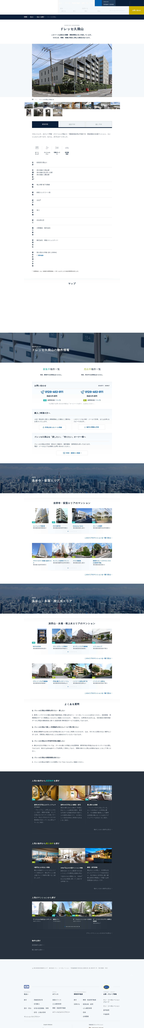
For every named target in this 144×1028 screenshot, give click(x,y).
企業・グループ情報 (94, 3)
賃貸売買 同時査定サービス (64, 676)
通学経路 (50, 222)
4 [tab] (72, 607)
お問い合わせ (136, 10)
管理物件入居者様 (109, 4)
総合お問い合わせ (52, 1020)
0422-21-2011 (52, 352)
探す (61, 8)
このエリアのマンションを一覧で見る (98, 494)
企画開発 (86, 976)
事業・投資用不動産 (59, 968)
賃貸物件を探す (37, 904)
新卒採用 (106, 970)
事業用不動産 (80, 3)
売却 (84, 972)
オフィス (70, 3)
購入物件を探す (37, 909)
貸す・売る (27, 968)
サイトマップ (93, 1020)
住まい (62, 3)
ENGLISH (106, 1)
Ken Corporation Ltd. (19, 7)
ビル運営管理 (56, 964)
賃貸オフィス (56, 960)
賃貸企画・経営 (88, 964)
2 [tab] (69, 607)
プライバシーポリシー (69, 1020)
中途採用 (106, 974)
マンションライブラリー (117, 10)
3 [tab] (71, 607)
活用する (85, 8)
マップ (58, 356)
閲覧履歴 (122, 4)
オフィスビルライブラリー (61, 972)
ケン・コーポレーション (111, 966)
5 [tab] (74, 607)
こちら (67, 718)
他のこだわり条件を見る (102, 786)
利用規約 (83, 1020)
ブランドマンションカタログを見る (98, 892)
